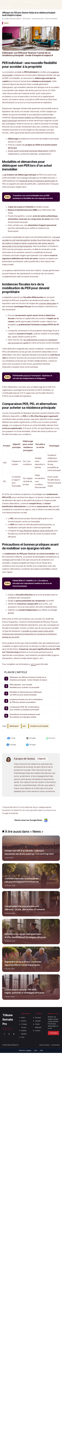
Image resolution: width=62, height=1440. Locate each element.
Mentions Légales (25, 1050)
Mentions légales (44, 1045)
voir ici (33, 664)
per (24, 726)
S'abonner (53, 1033)
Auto (22, 1037)
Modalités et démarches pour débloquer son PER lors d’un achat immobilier (26, 693)
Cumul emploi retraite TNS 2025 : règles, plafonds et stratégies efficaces (24, 991)
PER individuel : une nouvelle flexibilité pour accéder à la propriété (24, 686)
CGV (35, 1050)
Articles (23, 1021)
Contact (37, 1030)
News (6, 23)
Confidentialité (55, 1045)
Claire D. (41, 758)
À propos (38, 1017)
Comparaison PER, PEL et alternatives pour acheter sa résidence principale (24, 708)
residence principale (39, 726)
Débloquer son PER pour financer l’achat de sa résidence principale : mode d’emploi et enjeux (28, 678)
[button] (9, 6)
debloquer (14, 726)
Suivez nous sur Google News (31, 820)
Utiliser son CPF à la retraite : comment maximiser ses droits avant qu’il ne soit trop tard (29, 852)
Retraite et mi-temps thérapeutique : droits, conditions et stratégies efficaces (25, 936)
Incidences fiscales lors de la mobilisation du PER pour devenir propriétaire (26, 700)
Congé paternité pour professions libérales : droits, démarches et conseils (25, 908)
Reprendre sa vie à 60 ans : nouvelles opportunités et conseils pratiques (23, 963)
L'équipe (38, 1021)
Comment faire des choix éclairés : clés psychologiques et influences (22, 880)
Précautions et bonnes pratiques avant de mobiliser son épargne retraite (25, 715)
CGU (41, 1050)
